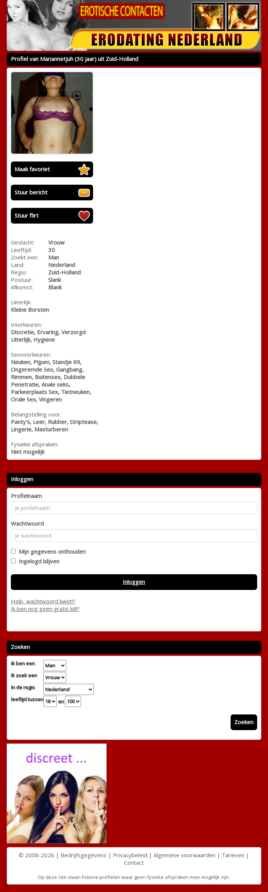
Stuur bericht (31, 192)
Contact (134, 862)
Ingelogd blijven (37, 561)
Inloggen (134, 581)
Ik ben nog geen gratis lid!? (45, 608)
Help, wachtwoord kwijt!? (43, 601)
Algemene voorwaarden (184, 855)
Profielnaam (26, 495)
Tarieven (233, 855)
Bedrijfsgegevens (84, 855)
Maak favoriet (32, 169)
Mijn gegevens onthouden (51, 551)
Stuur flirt (26, 215)
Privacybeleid (130, 855)
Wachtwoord (27, 523)
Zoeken (243, 722)
